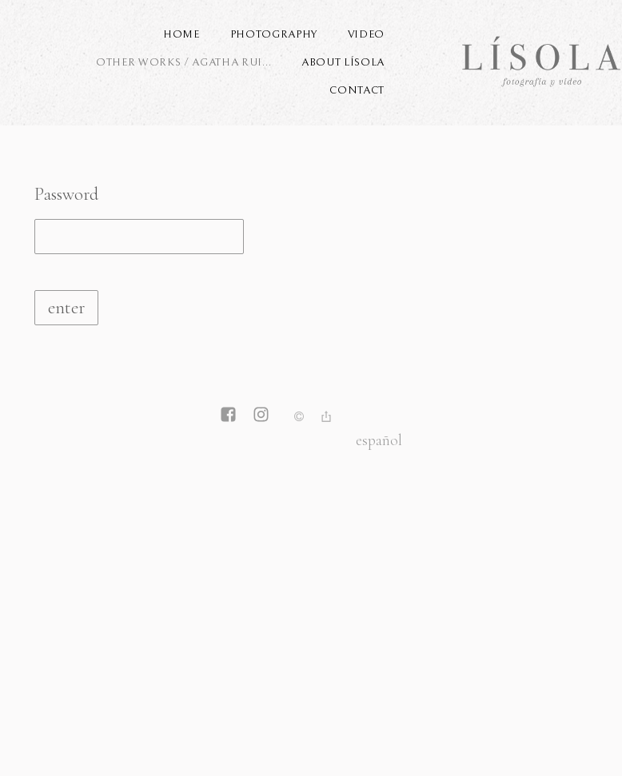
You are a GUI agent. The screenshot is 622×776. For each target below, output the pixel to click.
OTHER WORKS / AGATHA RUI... (183, 62)
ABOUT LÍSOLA (343, 62)
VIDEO (366, 34)
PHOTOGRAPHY (273, 34)
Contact (357, 90)
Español (379, 440)
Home (181, 34)
